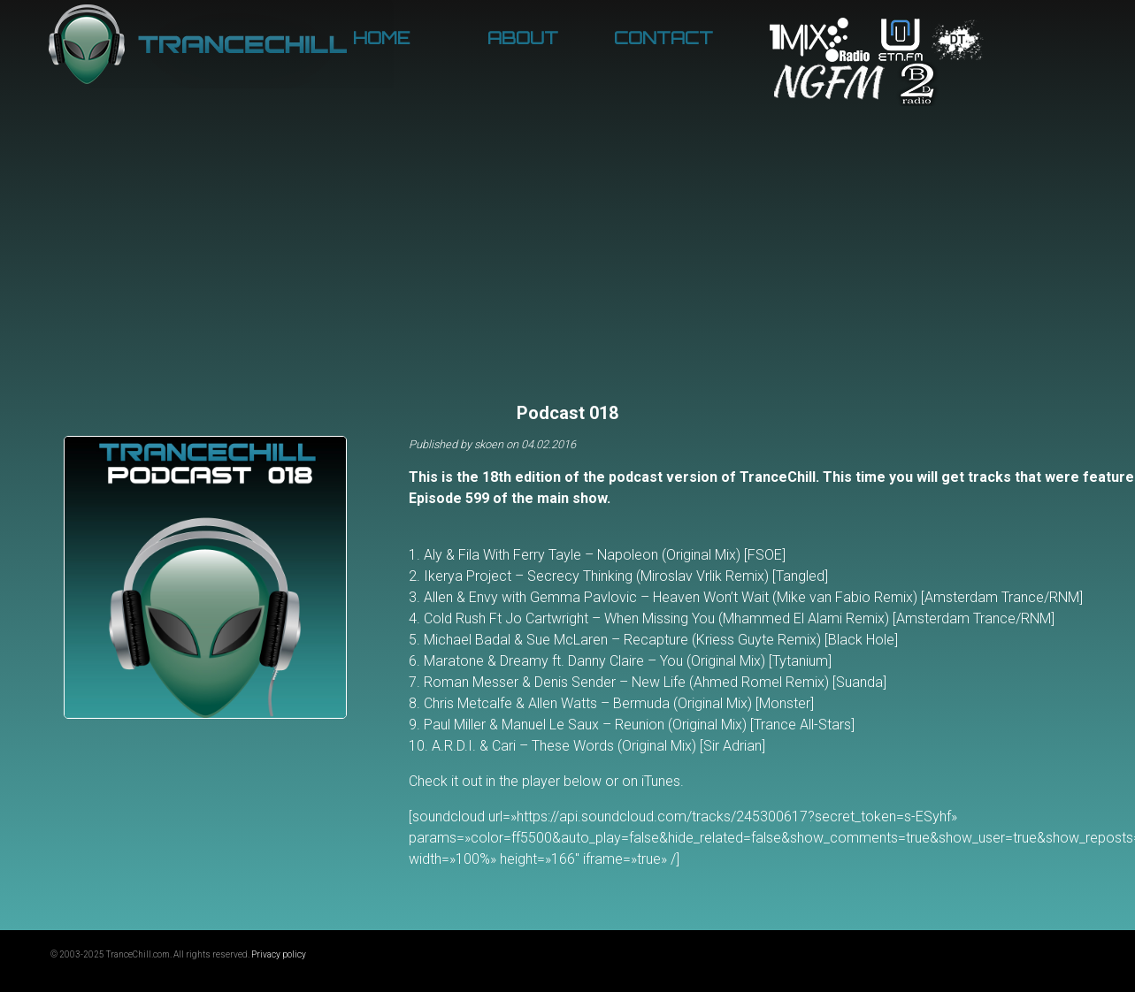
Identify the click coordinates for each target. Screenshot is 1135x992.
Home (381, 38)
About (522, 38)
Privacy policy (278, 954)
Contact (663, 38)
